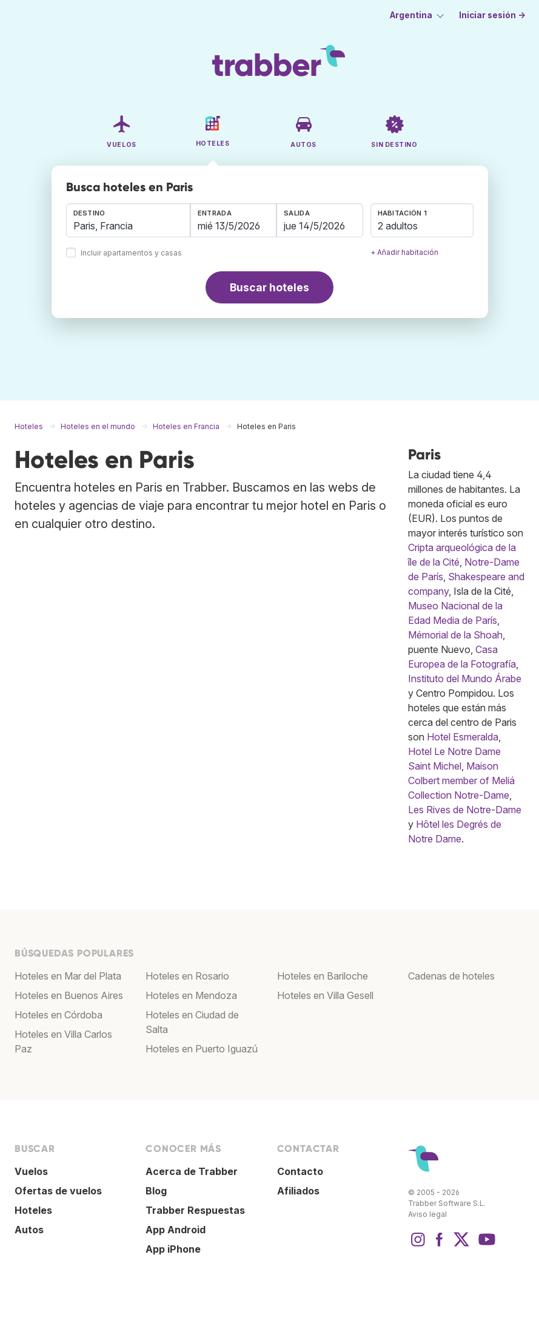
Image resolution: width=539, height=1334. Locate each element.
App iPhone (173, 1249)
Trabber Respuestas (195, 1210)
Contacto (300, 1171)
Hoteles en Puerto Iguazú (202, 1049)
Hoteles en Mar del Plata (68, 976)
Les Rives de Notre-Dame (464, 810)
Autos (29, 1230)
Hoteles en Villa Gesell (325, 995)
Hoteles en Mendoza (191, 995)
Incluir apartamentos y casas (131, 253)
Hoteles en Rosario (187, 976)
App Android (176, 1230)
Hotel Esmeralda (462, 737)
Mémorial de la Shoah (455, 635)
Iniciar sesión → (492, 15)
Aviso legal (427, 1214)
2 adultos (398, 226)
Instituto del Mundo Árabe (464, 678)
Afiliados (298, 1191)
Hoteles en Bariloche (322, 976)
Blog (156, 1191)
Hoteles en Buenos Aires (69, 995)
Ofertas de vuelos (58, 1191)
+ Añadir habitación (404, 252)
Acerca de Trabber (192, 1171)
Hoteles (33, 1210)
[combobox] (128, 220)
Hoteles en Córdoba (58, 1015)
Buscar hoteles (269, 287)
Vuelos (31, 1171)
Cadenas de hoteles (451, 976)
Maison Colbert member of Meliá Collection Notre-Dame (461, 780)
